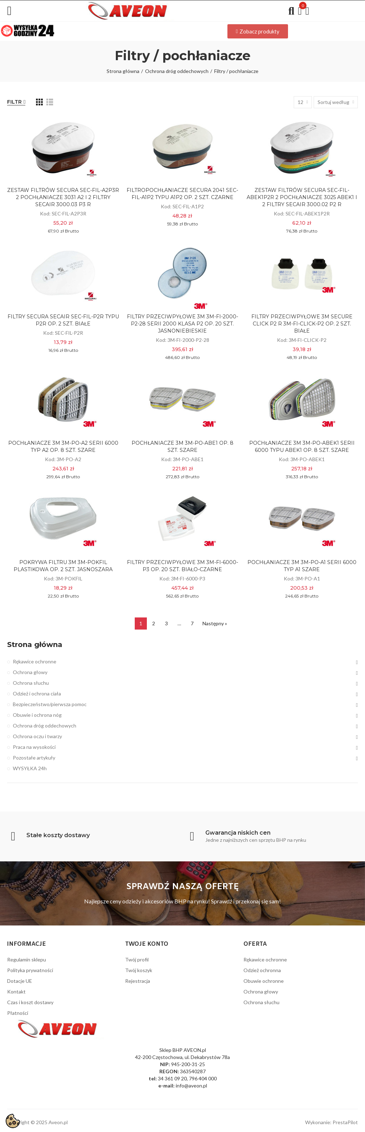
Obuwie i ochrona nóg (37, 715)
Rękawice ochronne (34, 661)
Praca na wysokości (34, 747)
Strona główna (34, 644)
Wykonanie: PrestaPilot (331, 1122)
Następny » (214, 623)
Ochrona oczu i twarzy (37, 736)
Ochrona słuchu (31, 683)
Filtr (14, 102)
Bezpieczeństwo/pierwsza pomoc (50, 704)
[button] (257, 31)
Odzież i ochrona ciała (37, 693)
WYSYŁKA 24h (30, 768)
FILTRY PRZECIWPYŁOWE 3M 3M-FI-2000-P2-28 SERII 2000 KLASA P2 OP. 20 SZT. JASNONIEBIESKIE (182, 323)
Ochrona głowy (30, 672)
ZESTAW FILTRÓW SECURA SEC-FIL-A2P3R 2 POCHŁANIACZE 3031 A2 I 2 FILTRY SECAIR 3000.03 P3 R (63, 197)
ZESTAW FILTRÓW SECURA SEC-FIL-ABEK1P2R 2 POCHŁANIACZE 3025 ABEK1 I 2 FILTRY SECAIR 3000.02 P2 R (302, 197)
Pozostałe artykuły (34, 758)
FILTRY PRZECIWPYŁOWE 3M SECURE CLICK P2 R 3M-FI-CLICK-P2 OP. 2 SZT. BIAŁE (302, 323)
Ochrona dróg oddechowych (44, 726)
